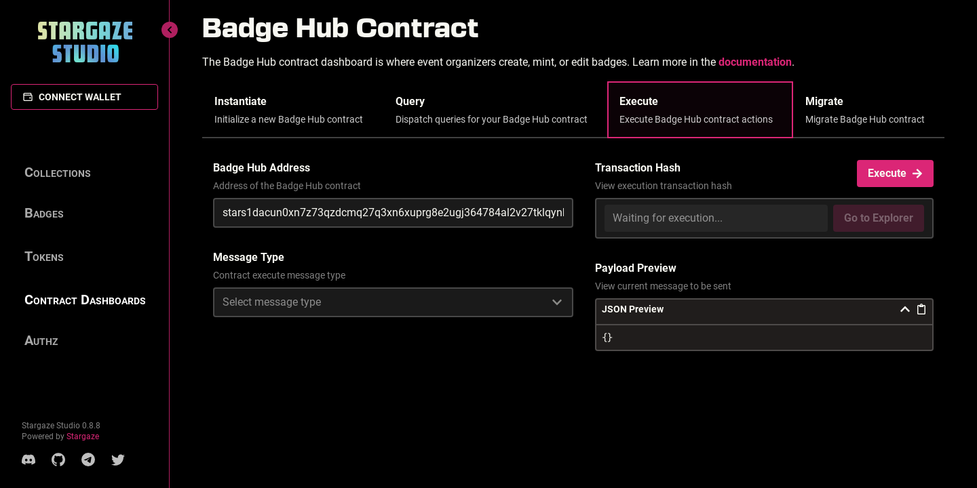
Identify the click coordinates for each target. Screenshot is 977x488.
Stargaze (82, 436)
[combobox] (393, 302)
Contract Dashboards (85, 299)
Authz (41, 340)
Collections (57, 172)
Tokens (44, 256)
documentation (755, 62)
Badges (44, 213)
